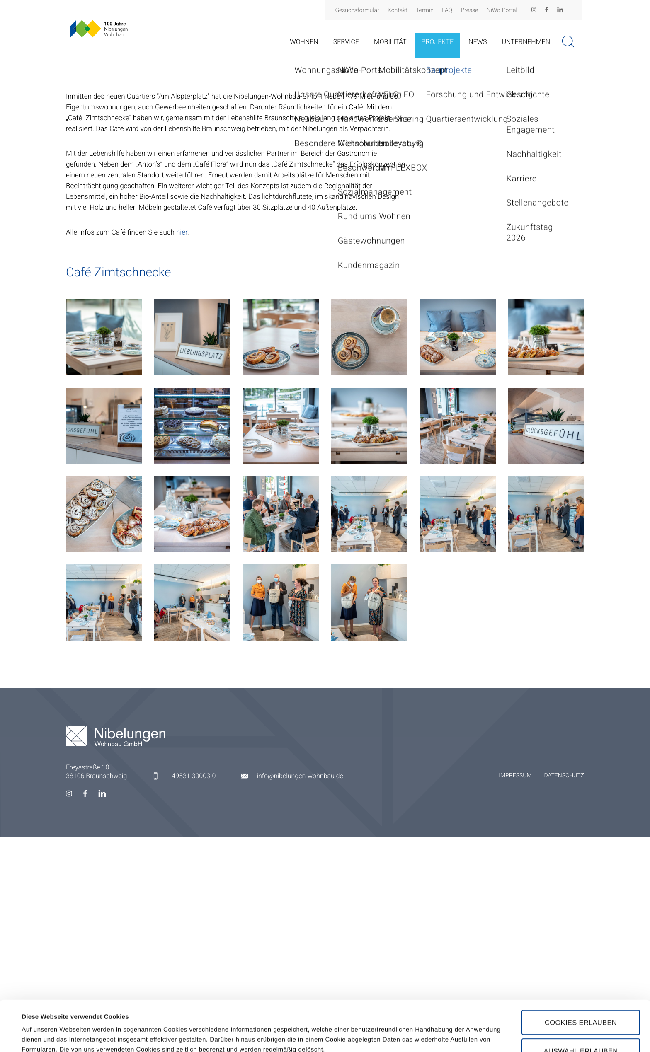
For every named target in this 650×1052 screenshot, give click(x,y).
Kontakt (397, 10)
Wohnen (304, 42)
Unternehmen (526, 42)
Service (346, 42)
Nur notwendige (581, 1029)
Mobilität (390, 42)
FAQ (447, 10)
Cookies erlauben (581, 972)
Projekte (438, 42)
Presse (469, 10)
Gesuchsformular (357, 10)
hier (181, 448)
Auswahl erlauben (580, 1000)
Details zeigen (354, 1026)
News (477, 42)
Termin (425, 10)
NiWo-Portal (502, 10)
